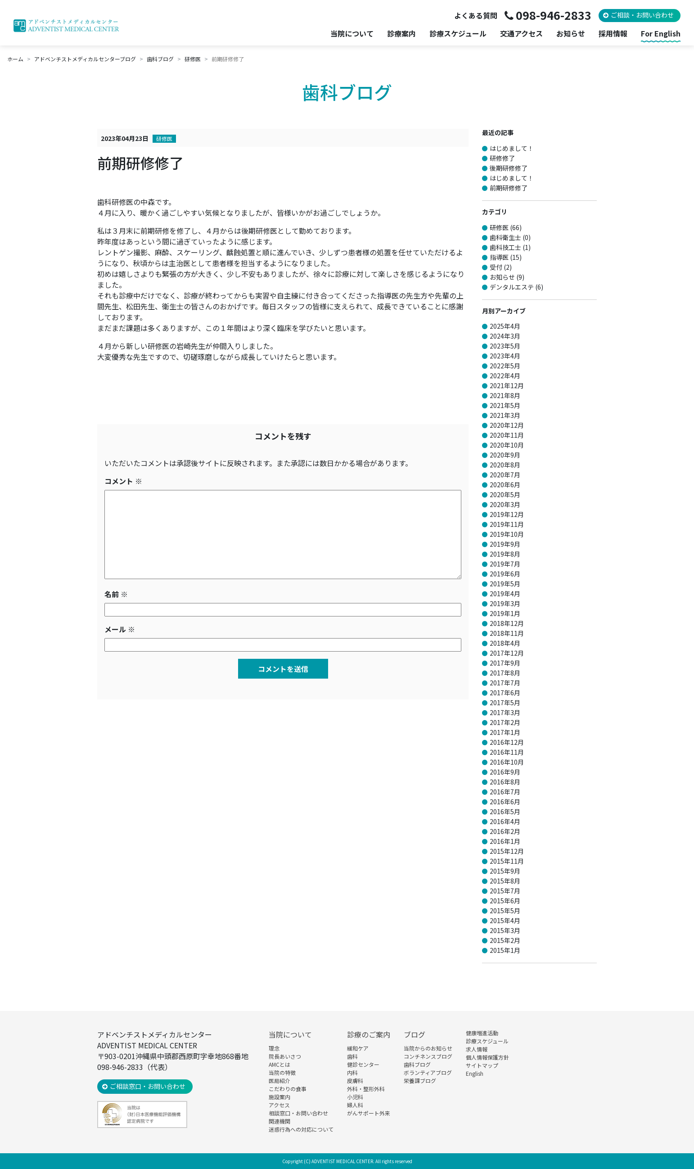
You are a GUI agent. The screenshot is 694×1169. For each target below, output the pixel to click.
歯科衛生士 (505, 237)
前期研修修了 (508, 187)
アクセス (279, 1105)
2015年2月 (505, 940)
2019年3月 (505, 603)
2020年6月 (505, 484)
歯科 (352, 1056)
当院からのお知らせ (428, 1048)
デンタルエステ (512, 286)
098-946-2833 (553, 15)
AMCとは (279, 1064)
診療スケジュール (458, 33)
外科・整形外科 (366, 1088)
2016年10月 (507, 761)
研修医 (164, 138)
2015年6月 (505, 900)
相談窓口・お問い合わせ (298, 1113)
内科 (352, 1072)
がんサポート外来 (368, 1113)
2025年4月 (505, 326)
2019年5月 (505, 583)
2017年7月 (505, 682)
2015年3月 (505, 930)
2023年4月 (505, 355)
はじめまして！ (512, 148)
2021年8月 (505, 395)
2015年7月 (505, 890)
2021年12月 (507, 385)
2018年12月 (507, 623)
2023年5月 (505, 345)
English (474, 1073)
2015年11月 (507, 860)
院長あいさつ (285, 1056)
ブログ (414, 1034)
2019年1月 (505, 613)
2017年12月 (507, 652)
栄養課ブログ (420, 1080)
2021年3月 (505, 415)
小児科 (355, 1097)
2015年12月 (507, 851)
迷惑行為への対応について (301, 1129)
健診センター (363, 1064)
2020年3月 (505, 504)
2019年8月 (505, 553)
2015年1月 (505, 950)
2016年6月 (505, 801)
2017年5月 (505, 702)
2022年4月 (505, 375)
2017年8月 (505, 672)
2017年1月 (505, 732)
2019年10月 (507, 534)
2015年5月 (505, 910)
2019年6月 (505, 573)
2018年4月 (505, 643)
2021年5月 (505, 405)
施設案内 (279, 1097)
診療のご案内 (368, 1034)
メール (119, 629)
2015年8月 (505, 880)
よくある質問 (475, 15)
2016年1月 (505, 841)
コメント (123, 481)
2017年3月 (505, 712)
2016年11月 (507, 752)
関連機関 (279, 1121)
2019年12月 (507, 514)
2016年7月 (505, 791)
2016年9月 (505, 771)
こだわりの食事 (287, 1088)
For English (660, 33)
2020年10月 (507, 444)
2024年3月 (505, 335)
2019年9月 (505, 543)
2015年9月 (505, 870)
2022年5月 (505, 365)
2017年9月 (505, 662)
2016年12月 (507, 742)
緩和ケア (358, 1048)
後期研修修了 (508, 167)
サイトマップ (482, 1065)
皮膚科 (355, 1080)
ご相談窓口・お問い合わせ (147, 1086)
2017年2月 (505, 722)
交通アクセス (521, 33)
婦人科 (355, 1105)
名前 (116, 594)
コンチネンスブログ (428, 1056)
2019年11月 (507, 524)
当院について (290, 1034)
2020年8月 (505, 464)
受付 (496, 267)
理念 (274, 1048)
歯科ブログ (417, 1064)
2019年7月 (505, 563)
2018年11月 (507, 633)
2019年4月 (505, 593)
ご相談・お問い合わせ (642, 14)
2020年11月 (507, 435)
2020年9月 (505, 454)
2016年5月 (505, 811)
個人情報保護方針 (487, 1057)
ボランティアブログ (428, 1072)
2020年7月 (505, 474)
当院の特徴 (282, 1072)
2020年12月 (507, 425)
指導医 (499, 257)
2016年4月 (505, 821)
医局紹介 (279, 1080)
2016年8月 (505, 781)
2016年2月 (505, 831)
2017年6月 (505, 692)
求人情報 (476, 1049)
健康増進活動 (482, 1033)
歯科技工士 (505, 247)
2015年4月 (505, 920)
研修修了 (502, 158)
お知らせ (570, 33)
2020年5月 (505, 494)
